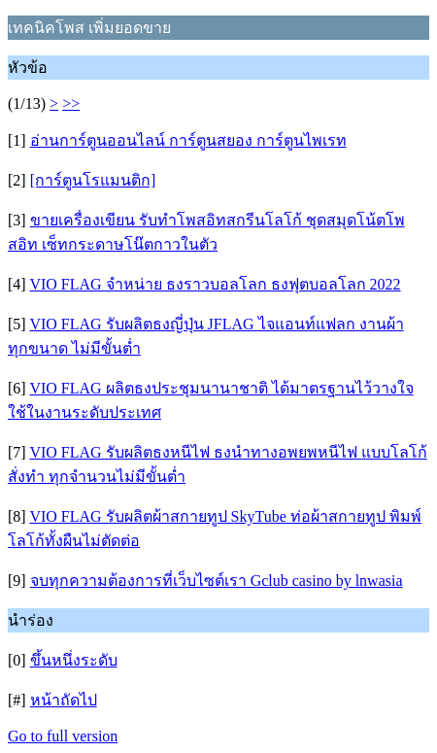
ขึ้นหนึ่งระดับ (74, 660)
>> (71, 103)
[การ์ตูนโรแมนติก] (93, 180)
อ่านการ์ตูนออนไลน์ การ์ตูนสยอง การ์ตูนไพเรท (188, 140)
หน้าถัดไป (63, 700)
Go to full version (63, 736)
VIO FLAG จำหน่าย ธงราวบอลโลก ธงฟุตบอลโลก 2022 (214, 284)
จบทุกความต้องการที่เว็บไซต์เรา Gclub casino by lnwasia (216, 580)
